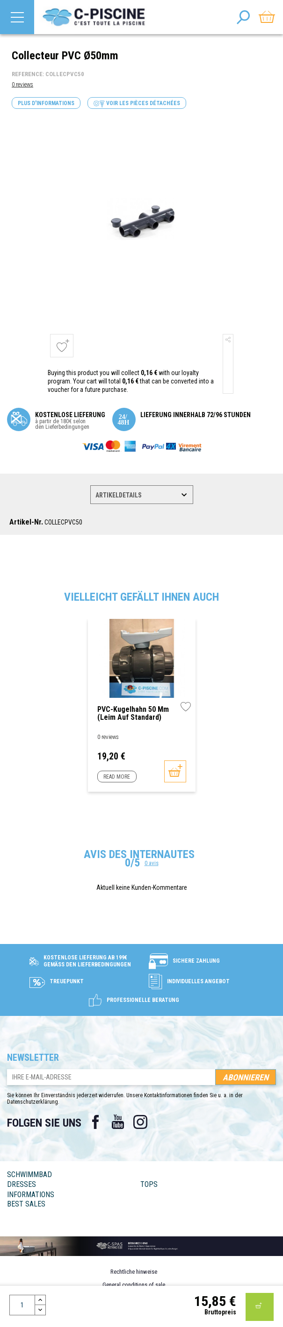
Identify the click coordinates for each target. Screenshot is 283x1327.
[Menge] (22, 1305)
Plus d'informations (46, 103)
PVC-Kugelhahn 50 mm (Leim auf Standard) (133, 713)
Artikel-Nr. (26, 522)
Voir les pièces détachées (137, 103)
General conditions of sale (133, 1284)
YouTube (118, 1122)
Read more (116, 776)
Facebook (95, 1122)
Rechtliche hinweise (133, 1271)
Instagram (140, 1122)
